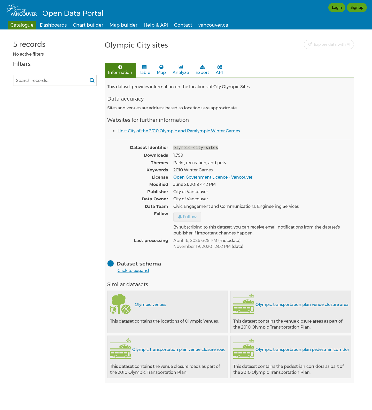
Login (337, 7)
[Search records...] (55, 80)
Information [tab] (120, 70)
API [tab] (219, 70)
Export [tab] (202, 70)
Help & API (156, 25)
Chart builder (88, 25)
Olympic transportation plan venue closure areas (302, 303)
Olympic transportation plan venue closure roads (180, 348)
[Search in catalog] (92, 80)
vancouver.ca (213, 25)
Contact (183, 25)
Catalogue (22, 25)
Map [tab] (161, 70)
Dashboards (53, 25)
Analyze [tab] (181, 70)
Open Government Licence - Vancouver (212, 176)
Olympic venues (150, 303)
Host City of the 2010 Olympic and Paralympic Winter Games (179, 130)
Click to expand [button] (133, 270)
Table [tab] (144, 70)
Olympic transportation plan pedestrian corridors (303, 348)
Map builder (123, 25)
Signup (357, 7)
